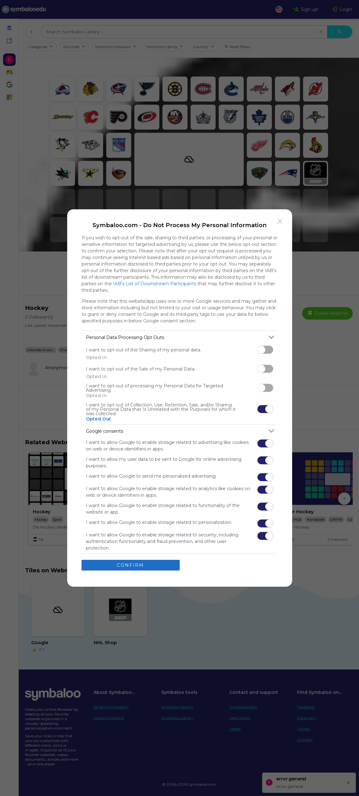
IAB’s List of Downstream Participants (154, 283)
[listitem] (180, 337)
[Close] (280, 221)
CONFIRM (130, 565)
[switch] (265, 350)
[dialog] (179, 398)
